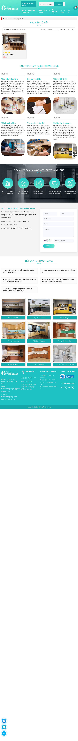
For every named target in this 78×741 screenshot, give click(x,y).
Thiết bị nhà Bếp (26, 389)
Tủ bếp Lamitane (13, 341)
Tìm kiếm (58, 4)
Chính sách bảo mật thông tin (47, 376)
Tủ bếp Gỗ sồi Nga (39, 364)
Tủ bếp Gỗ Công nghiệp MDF (64, 364)
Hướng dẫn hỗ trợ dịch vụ (48, 383)
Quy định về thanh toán (48, 380)
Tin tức (63, 11)
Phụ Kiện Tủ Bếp (26, 381)
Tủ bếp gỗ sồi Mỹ (13, 364)
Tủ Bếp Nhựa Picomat (39, 318)
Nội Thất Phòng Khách (28, 384)
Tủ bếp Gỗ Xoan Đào (65, 341)
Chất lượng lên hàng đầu (28, 11)
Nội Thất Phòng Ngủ (28, 387)
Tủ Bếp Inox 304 (13, 318)
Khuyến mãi (54, 11)
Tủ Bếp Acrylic (64, 318)
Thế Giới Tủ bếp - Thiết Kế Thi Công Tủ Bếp (28, 378)
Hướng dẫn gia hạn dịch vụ (48, 387)
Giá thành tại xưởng (44, 11)
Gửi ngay (49, 246)
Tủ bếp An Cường (39, 341)
